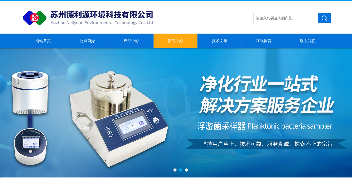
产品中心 (131, 41)
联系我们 (308, 41)
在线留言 (263, 41)
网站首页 (43, 41)
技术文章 (219, 41)
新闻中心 (175, 41)
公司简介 (87, 41)
